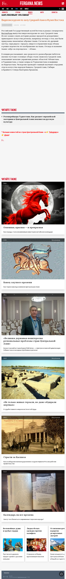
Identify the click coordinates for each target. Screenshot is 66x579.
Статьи (18, 12)
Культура (16, 25)
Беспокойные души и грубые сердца (12, 529)
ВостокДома (6, 33)
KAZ (3, 9)
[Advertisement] (33, 159)
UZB (21, 9)
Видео (30, 12)
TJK (12, 9)
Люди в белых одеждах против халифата (34, 530)
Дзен (6, 135)
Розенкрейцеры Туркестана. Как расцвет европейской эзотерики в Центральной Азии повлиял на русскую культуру (29, 119)
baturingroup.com (22, 577)
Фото (42, 12)
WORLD (26, 9)
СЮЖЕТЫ (54, 12)
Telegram (53, 132)
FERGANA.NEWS (31, 3)
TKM (16, 9)
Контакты (6, 572)
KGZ (8, 9)
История (22, 25)
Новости (5, 12)
